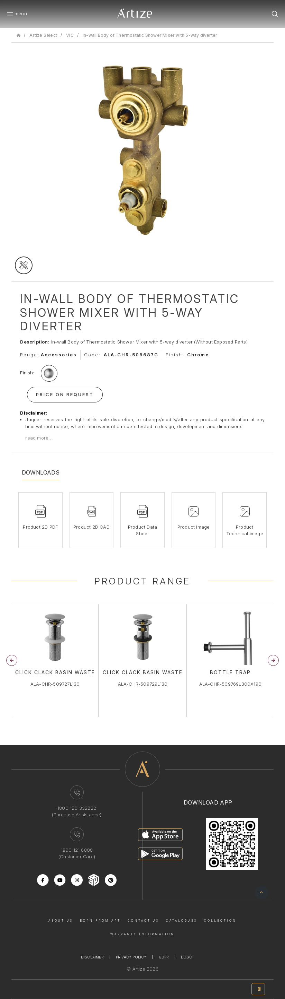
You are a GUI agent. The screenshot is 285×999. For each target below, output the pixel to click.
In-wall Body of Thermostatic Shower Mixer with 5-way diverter (150, 35)
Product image (193, 527)
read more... (39, 438)
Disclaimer (92, 957)
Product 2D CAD (91, 527)
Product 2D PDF (40, 527)
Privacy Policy (131, 957)
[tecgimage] (24, 265)
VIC (70, 35)
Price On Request (65, 394)
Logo (186, 957)
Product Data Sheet (142, 530)
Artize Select (43, 35)
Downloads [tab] (40, 472)
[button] (273, 660)
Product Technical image (244, 530)
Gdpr (164, 957)
